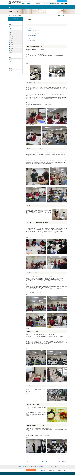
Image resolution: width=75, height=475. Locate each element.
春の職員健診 (30, 32)
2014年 (11, 72)
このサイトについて (44, 470)
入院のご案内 (30, 7)
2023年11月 (12, 32)
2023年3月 (11, 48)
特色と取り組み (56, 7)
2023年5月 (11, 44)
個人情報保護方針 (60, 470)
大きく (54, 3)
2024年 (11, 26)
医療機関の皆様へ (47, 7)
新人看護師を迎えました (31, 38)
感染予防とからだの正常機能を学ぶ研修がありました (36, 33)
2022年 (11, 55)
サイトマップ (54, 1)
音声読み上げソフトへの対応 (52, 470)
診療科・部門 (38, 7)
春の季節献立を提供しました (32, 40)
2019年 (11, 61)
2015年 (11, 70)
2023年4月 (11, 46)
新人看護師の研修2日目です (32, 35)
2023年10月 (12, 34)
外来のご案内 (22, 7)
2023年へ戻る (45, 461)
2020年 (11, 59)
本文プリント (65, 15)
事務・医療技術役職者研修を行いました (34, 27)
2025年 (11, 24)
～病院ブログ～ (12, 15)
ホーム (9, 7)
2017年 (11, 66)
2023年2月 (11, 50)
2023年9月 (11, 36)
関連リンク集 (65, 470)
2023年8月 (11, 38)
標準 (51, 3)
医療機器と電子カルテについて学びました (34, 30)
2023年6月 (11, 42)
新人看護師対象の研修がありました (33, 28)
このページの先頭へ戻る (62, 461)
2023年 (16, 15)
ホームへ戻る (29, 461)
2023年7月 (11, 40)
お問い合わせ (49, 1)
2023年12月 (12, 30)
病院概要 (14, 7)
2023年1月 (11, 52)
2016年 (11, 68)
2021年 (11, 57)
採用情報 (64, 7)
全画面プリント (60, 15)
